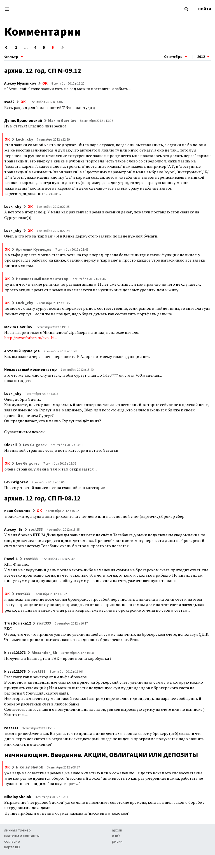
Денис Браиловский (23, 120)
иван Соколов (17, 510)
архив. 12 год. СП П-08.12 (42, 498)
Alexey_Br (13, 529)
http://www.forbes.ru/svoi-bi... (30, 337)
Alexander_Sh (44, 652)
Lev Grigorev (34, 444)
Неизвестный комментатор (42, 278)
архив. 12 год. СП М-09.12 (42, 70)
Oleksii (10, 444)
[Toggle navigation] (8, 9)
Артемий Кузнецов (34, 249)
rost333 (36, 529)
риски (117, 841)
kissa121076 (14, 652)
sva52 (9, 101)
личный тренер (17, 830)
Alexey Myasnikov (20, 83)
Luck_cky (24, 139)
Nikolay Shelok (29, 767)
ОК (45, 83)
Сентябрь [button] (176, 56)
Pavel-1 (11, 558)
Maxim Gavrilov (62, 120)
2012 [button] (204, 56)
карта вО (12, 846)
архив (117, 830)
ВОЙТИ (204, 8)
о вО (116, 835)
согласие (12, 841)
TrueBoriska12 (17, 623)
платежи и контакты (21, 835)
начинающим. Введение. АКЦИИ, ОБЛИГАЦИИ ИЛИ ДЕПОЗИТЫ (101, 755)
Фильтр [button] (14, 56)
